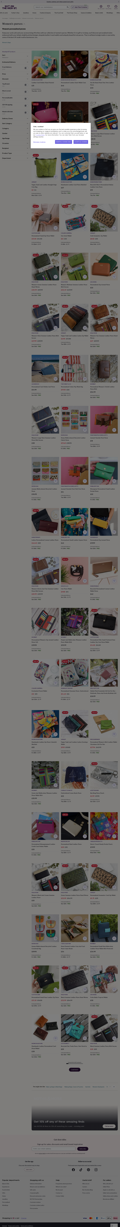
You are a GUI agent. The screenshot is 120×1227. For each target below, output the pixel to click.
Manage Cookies (39, 142)
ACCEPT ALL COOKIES (80, 142)
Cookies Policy (40, 135)
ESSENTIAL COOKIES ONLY (63, 142)
